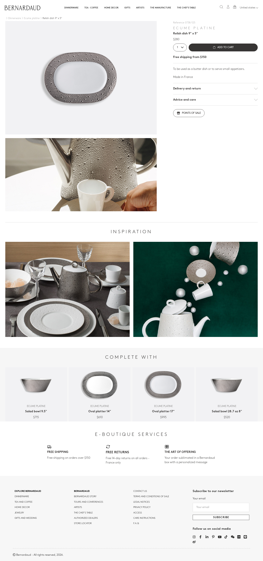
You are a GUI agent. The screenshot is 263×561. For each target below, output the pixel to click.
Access (137, 513)
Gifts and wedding (26, 518)
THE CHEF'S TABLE (83, 513)
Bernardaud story (85, 497)
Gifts (127, 8)
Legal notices (141, 502)
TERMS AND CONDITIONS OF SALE (151, 497)
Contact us (140, 491)
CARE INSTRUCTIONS (144, 518)
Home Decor (111, 8)
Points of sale (189, 113)
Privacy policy (141, 507)
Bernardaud (82, 491)
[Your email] (221, 507)
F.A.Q (136, 523)
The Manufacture (160, 8)
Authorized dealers (86, 518)
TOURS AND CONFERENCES (88, 502)
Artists (140, 8)
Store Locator (83, 523)
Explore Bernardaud (28, 491)
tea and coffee (24, 502)
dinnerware (22, 497)
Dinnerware (71, 8)
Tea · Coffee (91, 8)
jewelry (19, 513)
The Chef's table (186, 8)
